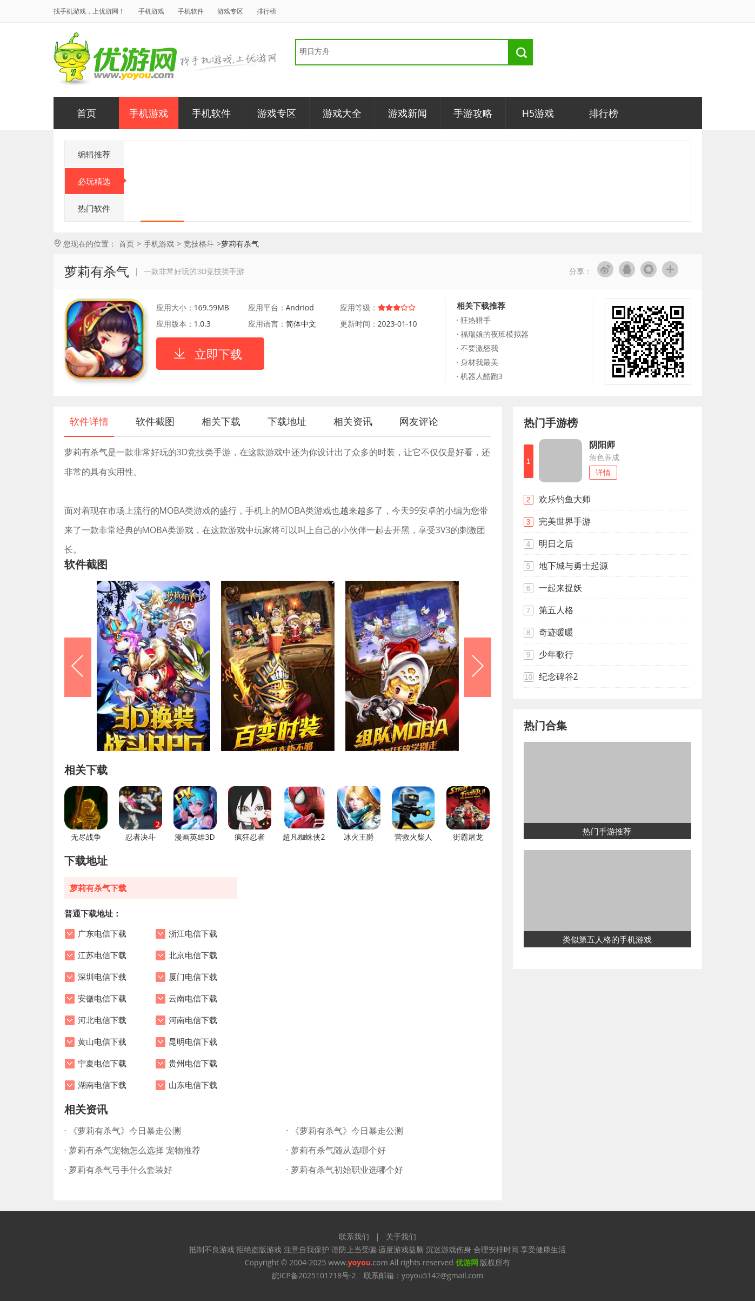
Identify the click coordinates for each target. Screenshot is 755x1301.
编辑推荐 (94, 154)
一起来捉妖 (560, 587)
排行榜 (266, 11)
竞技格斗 (199, 243)
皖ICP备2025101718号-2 (314, 1275)
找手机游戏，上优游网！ (89, 11)
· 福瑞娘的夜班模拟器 (493, 334)
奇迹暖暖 (556, 632)
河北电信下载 (102, 1020)
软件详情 (89, 421)
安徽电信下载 (102, 998)
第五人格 (556, 610)
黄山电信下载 (102, 1042)
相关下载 (221, 421)
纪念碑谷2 (558, 676)
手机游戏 (151, 11)
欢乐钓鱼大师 (565, 499)
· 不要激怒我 (477, 348)
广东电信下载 (102, 934)
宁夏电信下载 (102, 1063)
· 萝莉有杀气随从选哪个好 (335, 1150)
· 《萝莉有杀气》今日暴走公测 (122, 1131)
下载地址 (287, 421)
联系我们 (354, 1236)
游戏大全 (342, 113)
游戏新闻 (407, 113)
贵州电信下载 (193, 1063)
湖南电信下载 (102, 1085)
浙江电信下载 (193, 934)
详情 (603, 472)
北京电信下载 (193, 955)
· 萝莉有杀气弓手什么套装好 (118, 1170)
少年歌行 (556, 654)
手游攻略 (472, 113)
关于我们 (401, 1236)
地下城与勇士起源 (573, 565)
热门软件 (94, 208)
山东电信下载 (193, 1085)
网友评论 (418, 421)
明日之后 (556, 543)
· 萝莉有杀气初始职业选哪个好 (344, 1170)
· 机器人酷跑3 (480, 376)
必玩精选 (101, 181)
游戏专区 (230, 11)
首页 (86, 113)
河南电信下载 (193, 1020)
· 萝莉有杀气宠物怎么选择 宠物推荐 (132, 1150)
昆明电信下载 (193, 1042)
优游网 (115, 59)
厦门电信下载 (193, 977)
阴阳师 (602, 444)
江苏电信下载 (102, 955)
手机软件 (191, 11)
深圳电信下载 (102, 977)
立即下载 (218, 354)
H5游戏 (538, 113)
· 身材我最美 (477, 362)
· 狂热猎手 (474, 320)
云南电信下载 (193, 998)
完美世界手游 (565, 521)
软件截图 (155, 421)
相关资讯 (352, 421)
